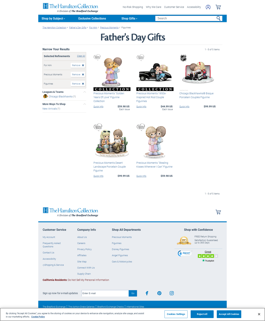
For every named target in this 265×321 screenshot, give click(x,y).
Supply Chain (84, 273)
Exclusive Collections (92, 18)
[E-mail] (105, 293)
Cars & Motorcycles (122, 261)
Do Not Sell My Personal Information (76, 280)
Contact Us (48, 252)
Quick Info (98, 106)
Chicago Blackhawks (61, 96)
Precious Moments (122, 237)
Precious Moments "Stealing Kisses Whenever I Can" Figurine (154, 164)
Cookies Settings (176, 314)
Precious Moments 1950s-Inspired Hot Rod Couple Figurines (151, 97)
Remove (76, 65)
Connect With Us (86, 267)
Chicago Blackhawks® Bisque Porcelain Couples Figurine (196, 95)
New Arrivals (50, 108)
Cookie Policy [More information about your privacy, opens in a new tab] (38, 316)
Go (132, 293)
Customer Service (174, 7)
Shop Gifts (128, 18)
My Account (49, 237)
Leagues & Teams (53, 92)
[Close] (259, 314)
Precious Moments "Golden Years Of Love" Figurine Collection (108, 97)
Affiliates (81, 255)
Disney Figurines (120, 249)
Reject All (202, 314)
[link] (185, 253)
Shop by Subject (52, 18)
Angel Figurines (120, 255)
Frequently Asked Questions (52, 244)
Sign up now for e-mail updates (60, 293)
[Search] (188, 18)
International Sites (135, 306)
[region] (132, 314)
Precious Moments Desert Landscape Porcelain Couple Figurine (109, 166)
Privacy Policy (84, 249)
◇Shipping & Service (53, 264)
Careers (81, 243)
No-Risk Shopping (133, 7)
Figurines (116, 243)
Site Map (81, 261)
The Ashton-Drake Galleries (81, 306)
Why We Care (153, 7)
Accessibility (194, 7)
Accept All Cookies (229, 314)
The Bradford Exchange (54, 306)
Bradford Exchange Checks (110, 306)
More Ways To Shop (54, 104)
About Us (82, 237)
